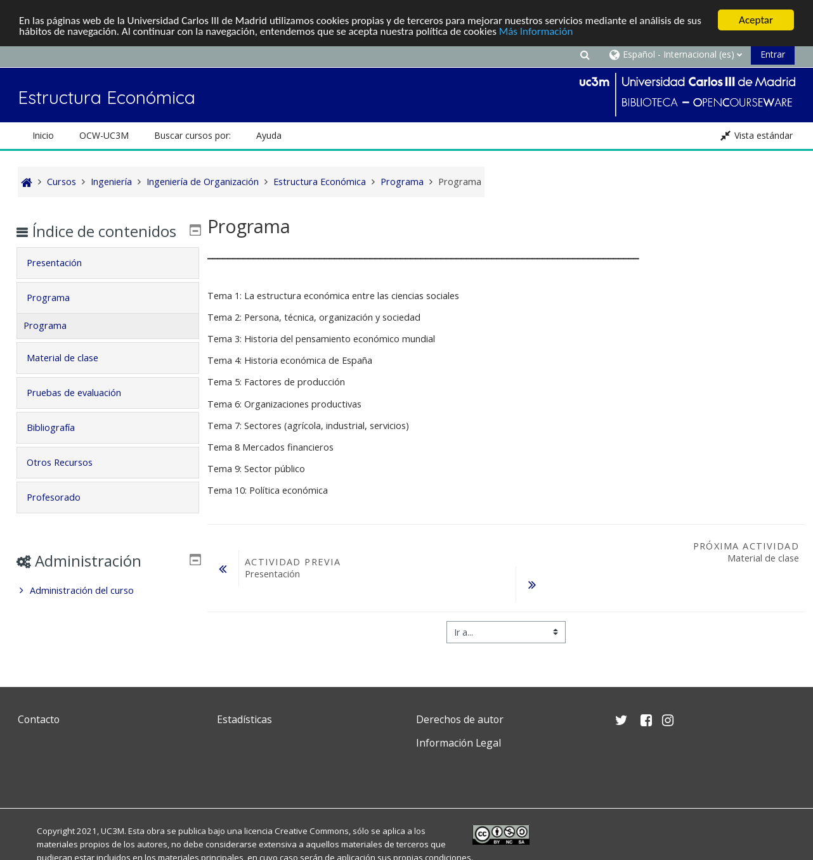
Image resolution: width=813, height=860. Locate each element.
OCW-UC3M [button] (104, 135)
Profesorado (62, 516)
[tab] (107, 281)
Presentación (63, 281)
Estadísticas (244, 719)
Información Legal (458, 743)
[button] (585, 54)
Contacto (39, 719)
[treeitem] (107, 609)
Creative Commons (312, 831)
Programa (57, 316)
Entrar (772, 54)
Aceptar (756, 20)
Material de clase (71, 376)
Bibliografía (60, 446)
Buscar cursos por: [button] (192, 135)
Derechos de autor (460, 719)
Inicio (43, 135)
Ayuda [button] (269, 135)
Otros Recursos (68, 481)
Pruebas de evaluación (83, 411)
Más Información (536, 30)
